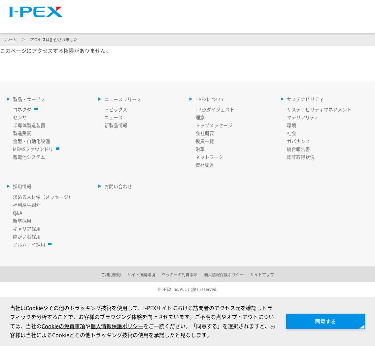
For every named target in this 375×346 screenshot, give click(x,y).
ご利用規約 (111, 274)
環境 (291, 125)
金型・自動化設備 (31, 141)
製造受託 (22, 133)
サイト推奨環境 (141, 274)
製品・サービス (99, 22)
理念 (200, 117)
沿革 (200, 149)
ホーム (11, 39)
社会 (291, 133)
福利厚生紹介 (27, 204)
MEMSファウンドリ (34, 149)
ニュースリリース (164, 22)
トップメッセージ (213, 125)
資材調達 (204, 164)
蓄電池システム (29, 157)
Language (287, 8)
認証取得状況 (301, 157)
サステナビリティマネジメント (319, 109)
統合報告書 (298, 149)
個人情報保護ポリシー (116, 326)
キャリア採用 (27, 228)
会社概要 (204, 133)
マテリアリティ (303, 117)
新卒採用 (22, 220)
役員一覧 (204, 141)
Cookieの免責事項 (63, 326)
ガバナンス (298, 141)
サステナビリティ (292, 22)
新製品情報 (115, 125)
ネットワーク (209, 157)
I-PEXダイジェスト (214, 109)
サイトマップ (247, 8)
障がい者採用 (27, 236)
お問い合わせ (118, 186)
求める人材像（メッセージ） (43, 196)
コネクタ (24, 109)
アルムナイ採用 (31, 244)
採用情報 (351, 22)
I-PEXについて (228, 22)
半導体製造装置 (29, 125)
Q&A (17, 212)
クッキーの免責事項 (179, 274)
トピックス (115, 109)
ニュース (113, 117)
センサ (20, 117)
